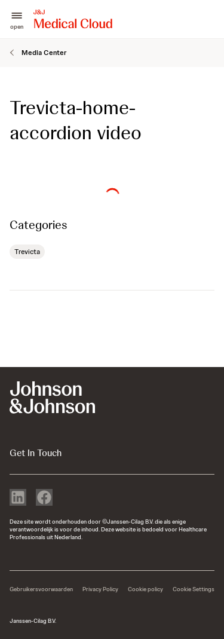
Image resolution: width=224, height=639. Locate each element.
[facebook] (44, 498)
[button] (17, 19)
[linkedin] (18, 498)
